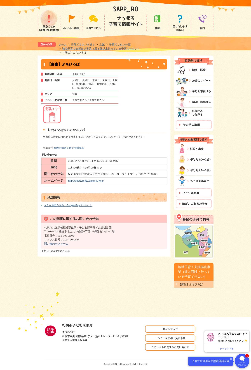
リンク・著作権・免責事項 (170, 338)
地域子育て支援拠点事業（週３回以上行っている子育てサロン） (101, 48)
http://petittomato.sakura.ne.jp (86, 180)
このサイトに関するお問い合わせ (170, 347)
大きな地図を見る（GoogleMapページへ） (68, 205)
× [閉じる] (247, 333)
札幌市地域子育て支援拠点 (69, 148)
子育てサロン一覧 (120, 44)
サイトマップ (170, 329)
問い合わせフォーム (56, 243)
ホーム (62, 44)
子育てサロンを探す (83, 44)
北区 (102, 44)
